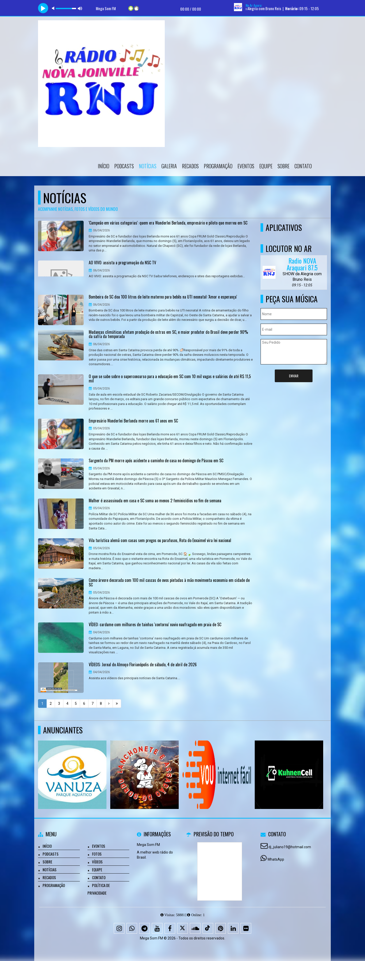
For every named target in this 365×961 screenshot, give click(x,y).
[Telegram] (144, 928)
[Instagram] (119, 928)
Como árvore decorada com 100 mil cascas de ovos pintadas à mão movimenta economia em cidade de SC (169, 582)
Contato (303, 166)
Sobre (283, 166)
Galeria (169, 166)
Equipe (265, 166)
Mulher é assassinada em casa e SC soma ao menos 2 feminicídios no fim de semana (155, 500)
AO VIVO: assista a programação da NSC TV (122, 263)
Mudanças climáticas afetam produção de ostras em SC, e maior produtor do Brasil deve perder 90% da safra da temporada (168, 334)
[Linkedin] (233, 928)
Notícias (147, 166)
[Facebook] (170, 928)
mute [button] (54, 8)
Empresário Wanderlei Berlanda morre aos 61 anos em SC (133, 421)
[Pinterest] (220, 928)
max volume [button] (80, 8)
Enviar (293, 375)
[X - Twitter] (182, 928)
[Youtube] (157, 928)
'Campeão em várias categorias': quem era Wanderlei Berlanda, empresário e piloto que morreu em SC (168, 223)
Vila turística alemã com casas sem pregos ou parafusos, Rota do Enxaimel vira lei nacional (160, 540)
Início (103, 166)
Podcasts (124, 166)
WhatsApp (275, 859)
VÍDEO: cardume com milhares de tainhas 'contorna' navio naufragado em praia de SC (155, 624)
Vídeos (97, 861)
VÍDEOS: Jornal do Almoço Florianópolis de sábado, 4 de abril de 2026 (143, 664)
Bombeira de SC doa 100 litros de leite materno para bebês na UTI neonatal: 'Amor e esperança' (163, 297)
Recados (190, 166)
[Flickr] (246, 928)
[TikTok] (208, 928)
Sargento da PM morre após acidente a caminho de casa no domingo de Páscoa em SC (156, 460)
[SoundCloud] (195, 928)
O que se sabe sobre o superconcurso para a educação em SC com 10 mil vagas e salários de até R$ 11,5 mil (170, 378)
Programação (218, 166)
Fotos (97, 854)
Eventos (246, 166)
